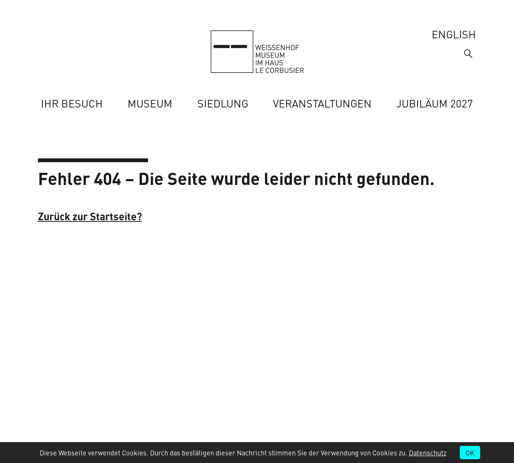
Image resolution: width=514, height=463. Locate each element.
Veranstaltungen (322, 103)
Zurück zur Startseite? (90, 216)
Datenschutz (427, 452)
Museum (150, 103)
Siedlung (222, 103)
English (454, 33)
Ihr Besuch (72, 103)
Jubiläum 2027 (434, 103)
